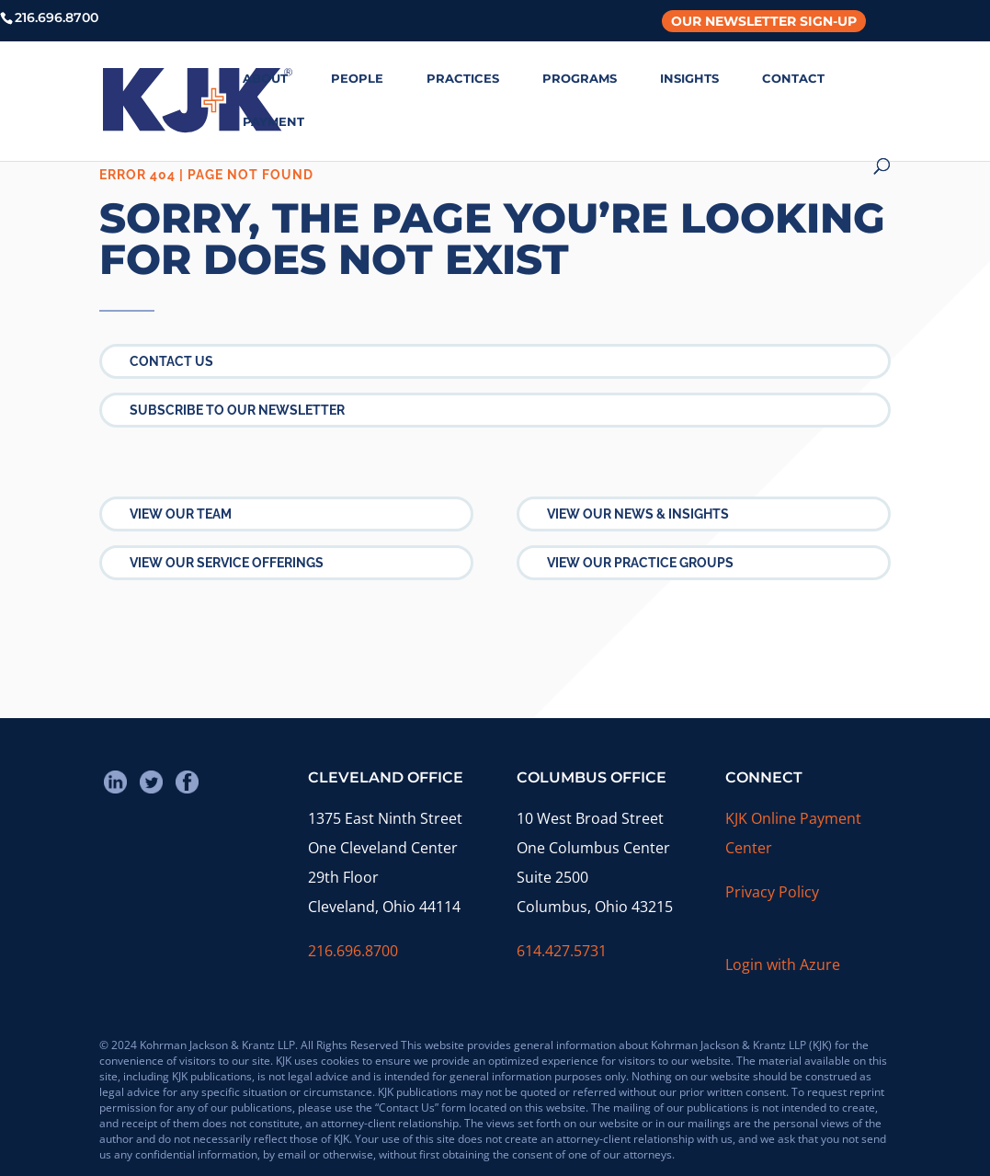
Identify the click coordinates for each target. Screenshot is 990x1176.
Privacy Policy (772, 892)
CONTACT (793, 79)
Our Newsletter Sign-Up (764, 21)
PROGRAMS (579, 79)
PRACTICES (463, 79)
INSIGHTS (689, 79)
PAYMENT (273, 122)
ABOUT (265, 79)
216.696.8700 (353, 951)
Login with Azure (782, 964)
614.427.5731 (562, 951)
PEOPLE (357, 79)
